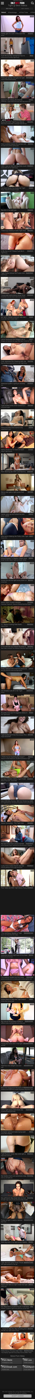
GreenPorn (30, 690)
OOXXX (31, 558)
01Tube (31, 449)
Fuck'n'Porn (29, 273)
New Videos (9, 8)
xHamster (30, 471)
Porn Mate (11, 1361)
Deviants (30, 1328)
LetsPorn (30, 383)
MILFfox (30, 144)
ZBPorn (31, 1284)
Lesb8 (31, 317)
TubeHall (30, 210)
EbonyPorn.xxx (28, 933)
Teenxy (31, 514)
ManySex (30, 122)
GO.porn (30, 33)
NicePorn (30, 166)
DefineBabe (29, 77)
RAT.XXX (30, 405)
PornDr (31, 1242)
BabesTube (30, 977)
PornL (31, 1131)
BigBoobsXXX (29, 1021)
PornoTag (30, 1176)
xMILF (31, 339)
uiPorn (31, 668)
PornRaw (30, 602)
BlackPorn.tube (28, 1087)
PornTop (30, 361)
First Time (24, 12)
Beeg (31, 55)
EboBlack (30, 295)
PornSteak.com (11, 1368)
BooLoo (30, 756)
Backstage (13, 12)
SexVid (31, 427)
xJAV (31, 801)
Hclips (31, 99)
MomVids (30, 624)
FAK (32, 1306)
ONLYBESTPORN (28, 1043)
